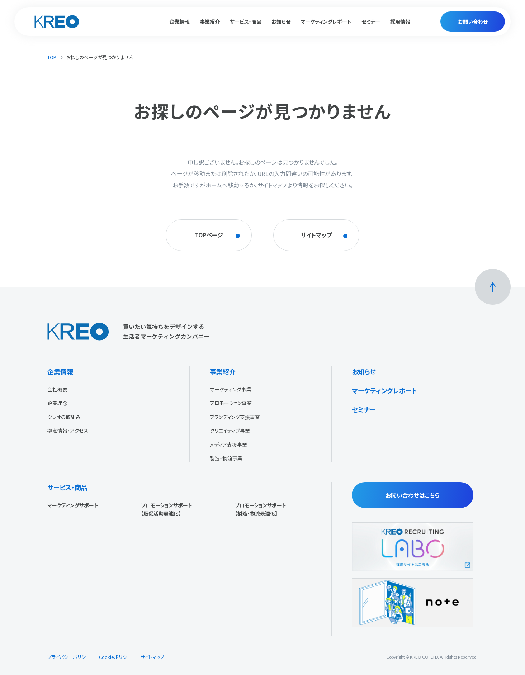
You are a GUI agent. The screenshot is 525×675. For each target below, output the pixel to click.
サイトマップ (152, 656)
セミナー (370, 21)
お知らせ (280, 21)
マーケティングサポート (72, 505)
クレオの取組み (64, 416)
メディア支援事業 (228, 444)
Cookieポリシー (115, 656)
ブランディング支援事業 (235, 416)
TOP (51, 57)
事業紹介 (223, 371)
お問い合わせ (473, 21)
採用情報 (400, 21)
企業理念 (57, 403)
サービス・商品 (67, 487)
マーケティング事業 (230, 389)
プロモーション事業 (231, 403)
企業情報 (60, 371)
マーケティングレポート (326, 21)
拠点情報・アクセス (67, 430)
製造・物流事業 (226, 458)
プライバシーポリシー (68, 656)
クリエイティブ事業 (230, 430)
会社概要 (57, 389)
